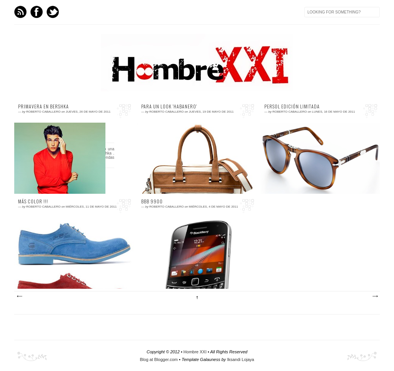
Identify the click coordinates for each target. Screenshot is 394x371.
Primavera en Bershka (43, 106)
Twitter (53, 12)
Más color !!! (33, 201)
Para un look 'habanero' (169, 106)
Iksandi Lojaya (240, 359)
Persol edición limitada (292, 106)
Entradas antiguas (375, 296)
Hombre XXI (195, 351)
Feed (20, 12)
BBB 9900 (152, 201)
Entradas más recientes (19, 296)
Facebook (36, 12)
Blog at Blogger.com (159, 359)
